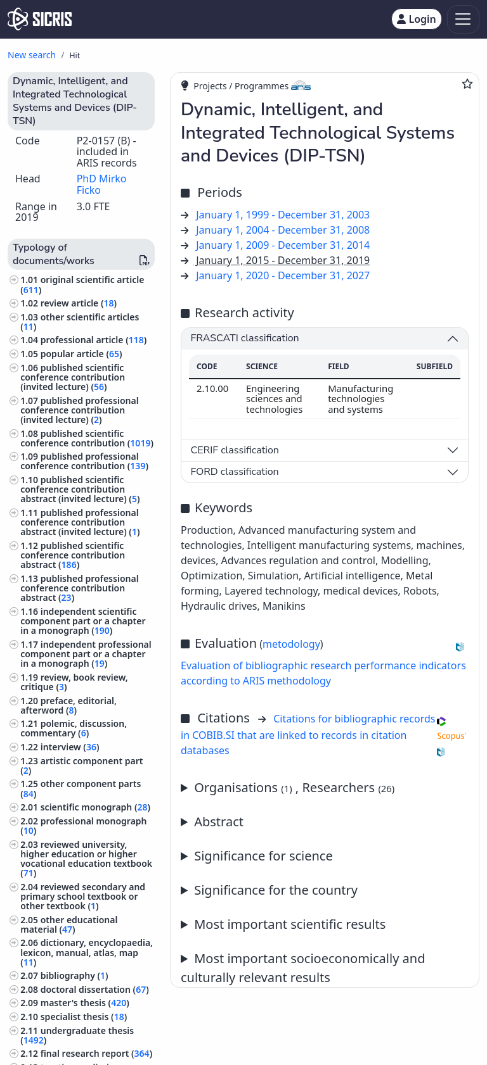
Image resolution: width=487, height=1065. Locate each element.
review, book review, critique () (74, 682)
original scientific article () (82, 284)
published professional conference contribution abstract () (79, 587)
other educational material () (68, 924)
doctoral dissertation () (95, 989)
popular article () (81, 354)
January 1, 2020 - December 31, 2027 (283, 275)
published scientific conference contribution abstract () (72, 554)
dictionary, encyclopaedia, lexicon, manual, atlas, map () (86, 951)
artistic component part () (81, 765)
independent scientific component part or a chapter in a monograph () (82, 620)
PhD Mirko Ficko (102, 184)
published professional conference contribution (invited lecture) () (79, 409)
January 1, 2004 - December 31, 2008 (283, 230)
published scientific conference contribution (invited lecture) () (72, 377)
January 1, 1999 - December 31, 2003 (283, 215)
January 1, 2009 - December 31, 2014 (283, 245)
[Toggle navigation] (463, 19)
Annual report (325, 924)
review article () (79, 303)
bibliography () (74, 975)
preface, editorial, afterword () (68, 705)
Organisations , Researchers (294, 787)
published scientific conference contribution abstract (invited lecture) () (80, 489)
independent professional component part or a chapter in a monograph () (86, 653)
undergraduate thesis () (77, 1035)
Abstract (219, 821)
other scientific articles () (79, 321)
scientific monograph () (95, 807)
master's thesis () (85, 1003)
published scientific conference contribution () (86, 438)
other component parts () (80, 788)
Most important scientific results (290, 924)
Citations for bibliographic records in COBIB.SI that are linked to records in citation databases (308, 734)
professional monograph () (83, 825)
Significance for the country (276, 889)
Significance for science (263, 855)
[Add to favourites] (467, 83)
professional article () (94, 340)
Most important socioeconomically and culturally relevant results (303, 968)
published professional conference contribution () (84, 461)
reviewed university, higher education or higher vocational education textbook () (86, 858)
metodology (291, 644)
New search (32, 55)
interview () (70, 747)
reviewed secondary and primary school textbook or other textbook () (82, 896)
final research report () (96, 1053)
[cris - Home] (40, 19)
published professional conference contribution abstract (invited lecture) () (80, 522)
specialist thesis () (84, 1017)
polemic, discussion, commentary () (73, 728)
